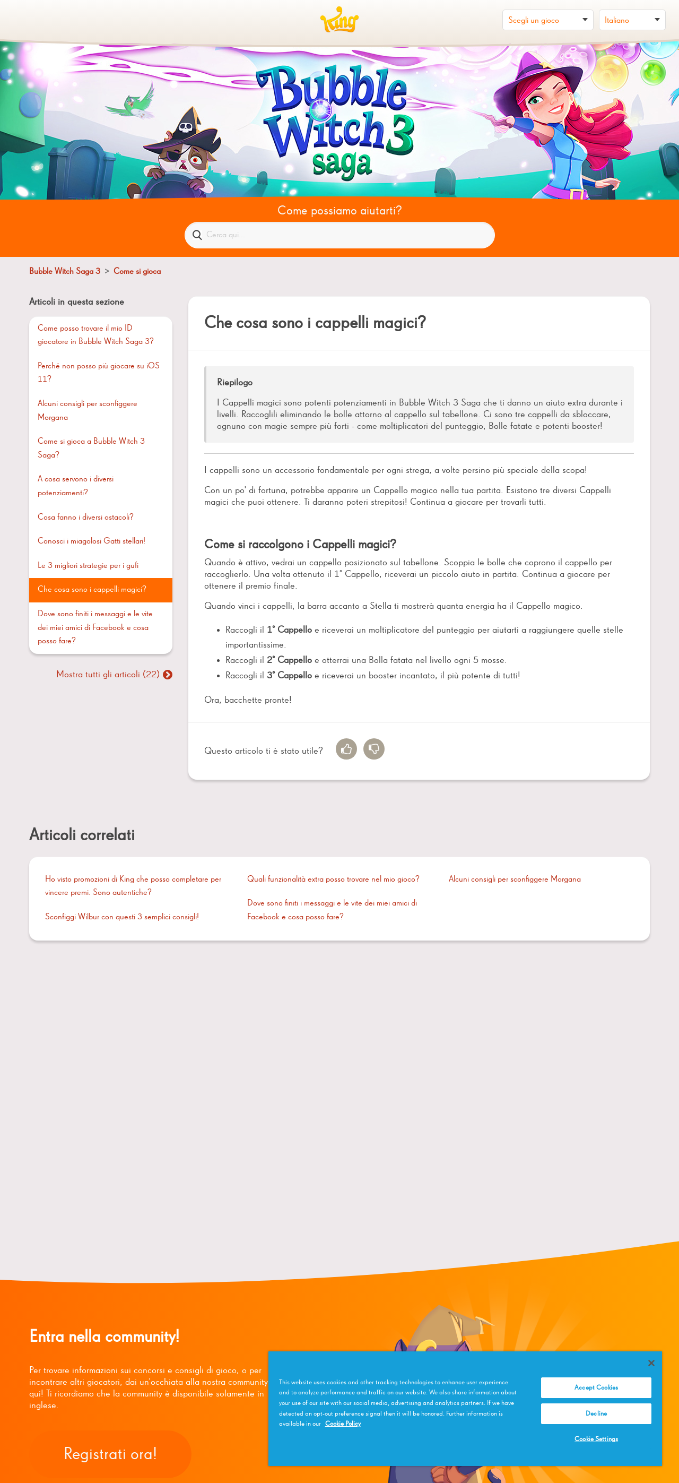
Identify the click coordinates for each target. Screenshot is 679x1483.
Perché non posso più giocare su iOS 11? (99, 373)
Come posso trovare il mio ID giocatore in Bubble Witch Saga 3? (96, 335)
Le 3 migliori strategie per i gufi (88, 566)
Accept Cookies (596, 1387)
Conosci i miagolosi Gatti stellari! (91, 541)
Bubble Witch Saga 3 (64, 272)
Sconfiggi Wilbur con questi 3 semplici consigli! (122, 917)
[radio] (346, 749)
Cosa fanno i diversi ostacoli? (86, 517)
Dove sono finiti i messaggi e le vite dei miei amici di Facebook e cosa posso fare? (95, 627)
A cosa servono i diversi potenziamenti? (76, 486)
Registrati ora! (110, 1454)
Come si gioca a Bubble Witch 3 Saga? (91, 448)
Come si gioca (137, 272)
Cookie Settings (596, 1439)
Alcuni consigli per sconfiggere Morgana (87, 411)
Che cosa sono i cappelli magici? (92, 589)
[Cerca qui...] (340, 235)
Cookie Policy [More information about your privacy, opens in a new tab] (343, 1423)
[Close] (651, 1363)
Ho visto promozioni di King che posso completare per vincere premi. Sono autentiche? (133, 886)
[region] (465, 1408)
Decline (596, 1413)
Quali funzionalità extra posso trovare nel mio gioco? (333, 879)
